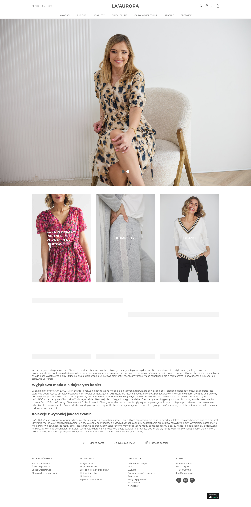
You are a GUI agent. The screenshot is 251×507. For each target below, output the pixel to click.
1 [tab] (123, 171)
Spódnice (186, 15)
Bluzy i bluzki (119, 15)
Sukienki (81, 15)
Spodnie (169, 15)
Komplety (99, 15)
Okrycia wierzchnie (146, 15)
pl (33, 6)
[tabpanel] (125, 102)
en (37, 6)
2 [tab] (127, 171)
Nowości (65, 15)
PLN (44, 6)
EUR (50, 6)
